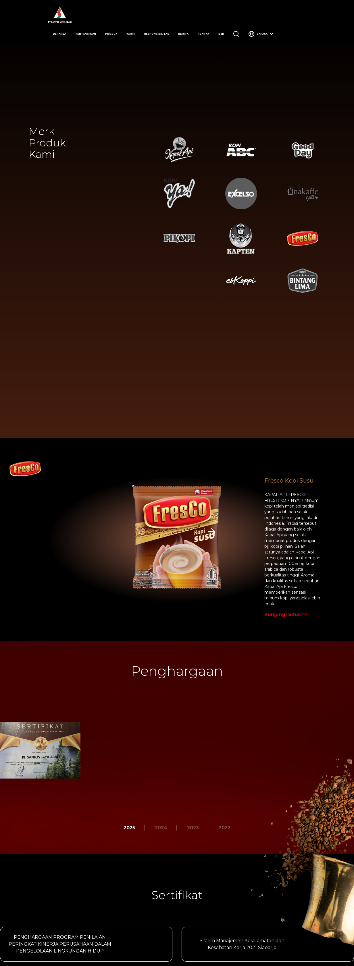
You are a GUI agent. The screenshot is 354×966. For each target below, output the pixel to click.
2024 (161, 828)
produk (111, 33)
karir (130, 33)
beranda (59, 33)
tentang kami (85, 33)
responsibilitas (156, 33)
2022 (224, 828)
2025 (129, 828)
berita (183, 33)
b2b (221, 33)
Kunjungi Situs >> (285, 614)
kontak (203, 33)
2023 (193, 828)
